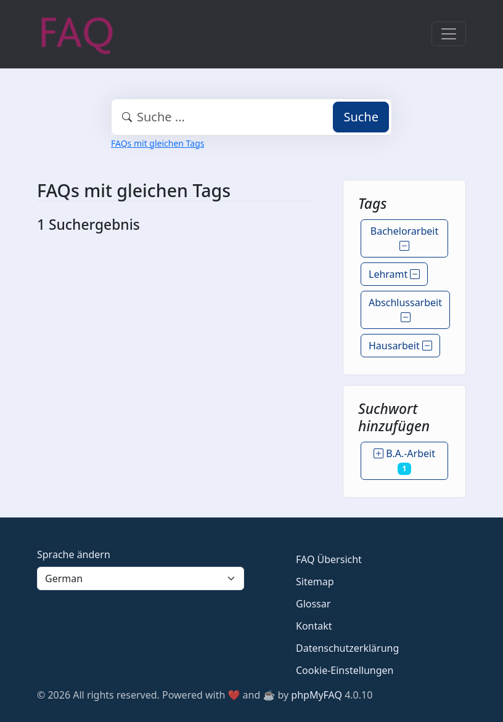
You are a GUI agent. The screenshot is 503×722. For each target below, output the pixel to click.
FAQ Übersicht (329, 559)
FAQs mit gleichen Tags (157, 143)
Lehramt (394, 274)
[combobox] (251, 117)
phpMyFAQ (316, 695)
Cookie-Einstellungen (344, 670)
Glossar (313, 603)
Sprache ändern (73, 554)
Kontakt (314, 626)
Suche (360, 116)
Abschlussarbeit (405, 310)
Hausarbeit (400, 345)
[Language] (140, 578)
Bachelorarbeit (404, 238)
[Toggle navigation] (448, 34)
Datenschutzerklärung (347, 648)
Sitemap (315, 581)
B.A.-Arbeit (404, 461)
